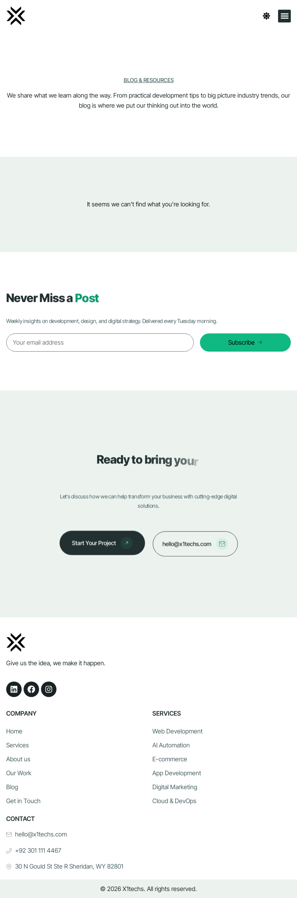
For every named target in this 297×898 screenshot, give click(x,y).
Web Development (177, 731)
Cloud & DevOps (174, 801)
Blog (12, 787)
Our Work (18, 773)
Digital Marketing (174, 787)
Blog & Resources (149, 80)
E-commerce (169, 759)
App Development (176, 773)
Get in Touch (23, 801)
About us (18, 759)
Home (14, 731)
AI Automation (171, 745)
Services (17, 745)
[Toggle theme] (266, 16)
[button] (284, 16)
